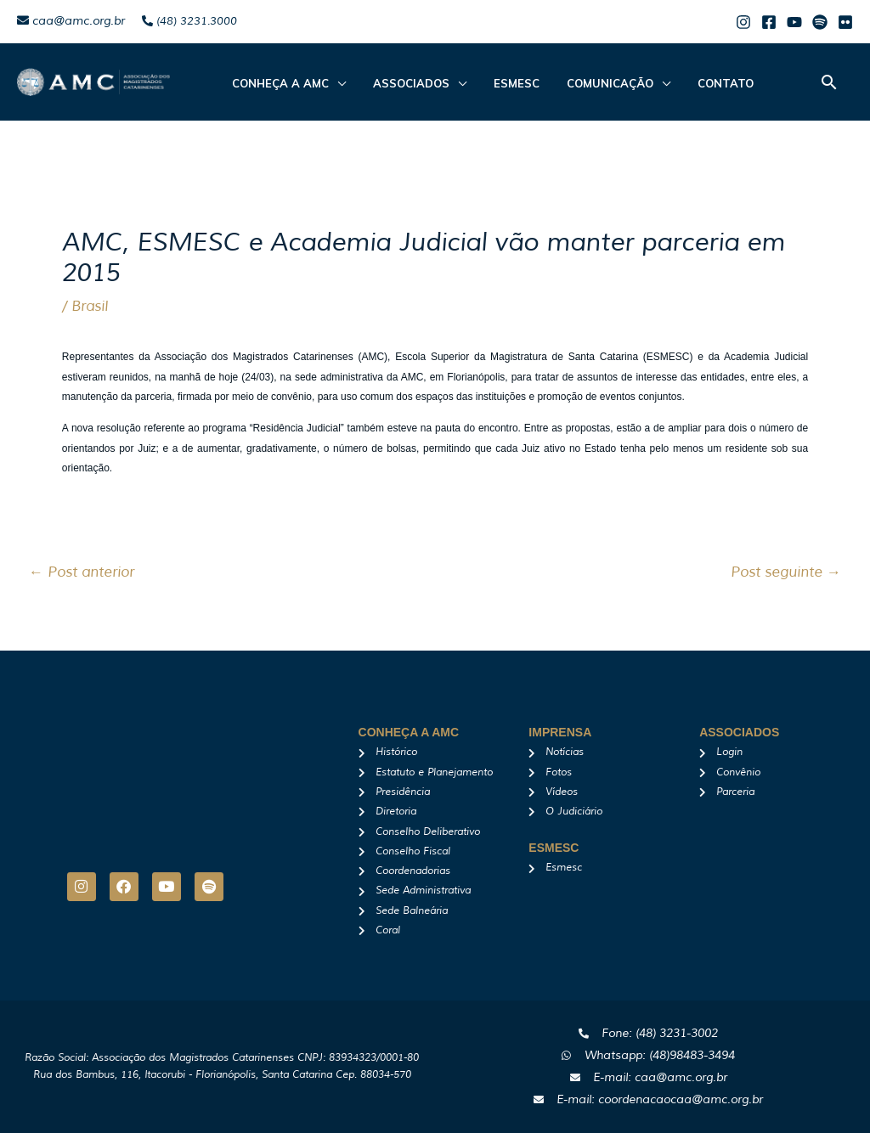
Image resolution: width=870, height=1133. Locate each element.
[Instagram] (743, 22)
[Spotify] (820, 22)
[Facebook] (769, 22)
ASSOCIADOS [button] (401, 83)
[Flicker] (845, 22)
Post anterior (81, 572)
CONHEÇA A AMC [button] (277, 83)
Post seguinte (786, 572)
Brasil (89, 306)
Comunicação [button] (586, 83)
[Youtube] (794, 22)
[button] (829, 82)
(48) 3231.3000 (189, 21)
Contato (695, 83)
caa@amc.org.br (71, 21)
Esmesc (500, 83)
